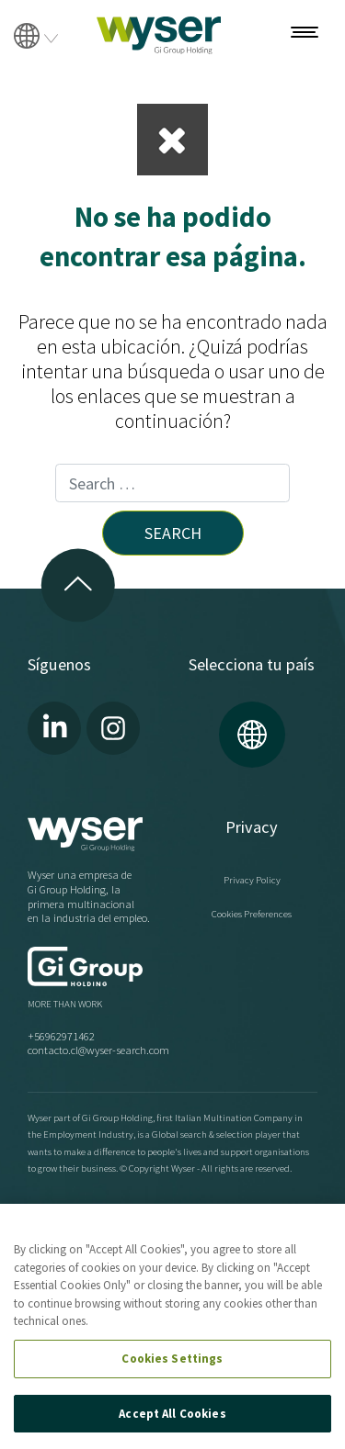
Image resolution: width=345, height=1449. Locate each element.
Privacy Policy (252, 879)
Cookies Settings (172, 1358)
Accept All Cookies (172, 1413)
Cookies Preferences (252, 913)
